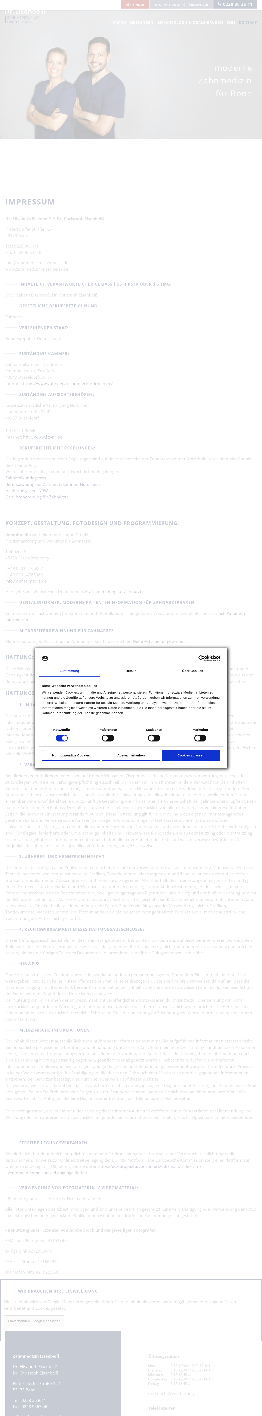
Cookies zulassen (191, 755)
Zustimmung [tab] (69, 671)
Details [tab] (131, 671)
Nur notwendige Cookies (71, 755)
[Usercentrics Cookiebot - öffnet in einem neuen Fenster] (201, 658)
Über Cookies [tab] (192, 671)
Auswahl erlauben (131, 755)
